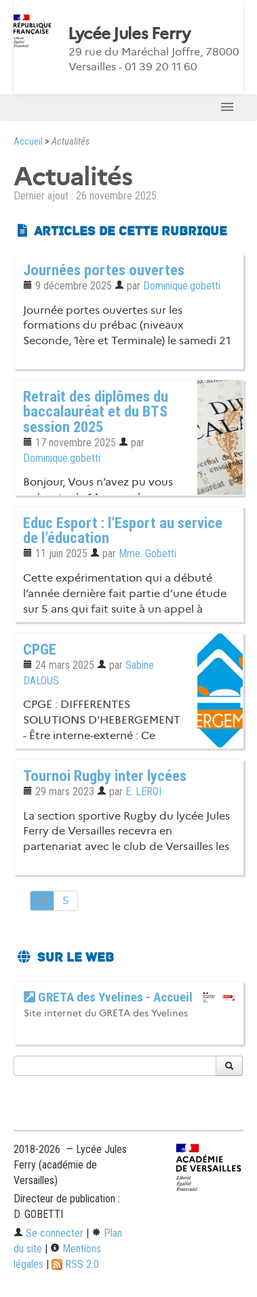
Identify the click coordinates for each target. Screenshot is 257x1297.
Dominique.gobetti (181, 285)
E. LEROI (143, 791)
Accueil (28, 141)
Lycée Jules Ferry (129, 34)
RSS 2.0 (75, 1264)
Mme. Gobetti (147, 553)
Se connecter (48, 1233)
